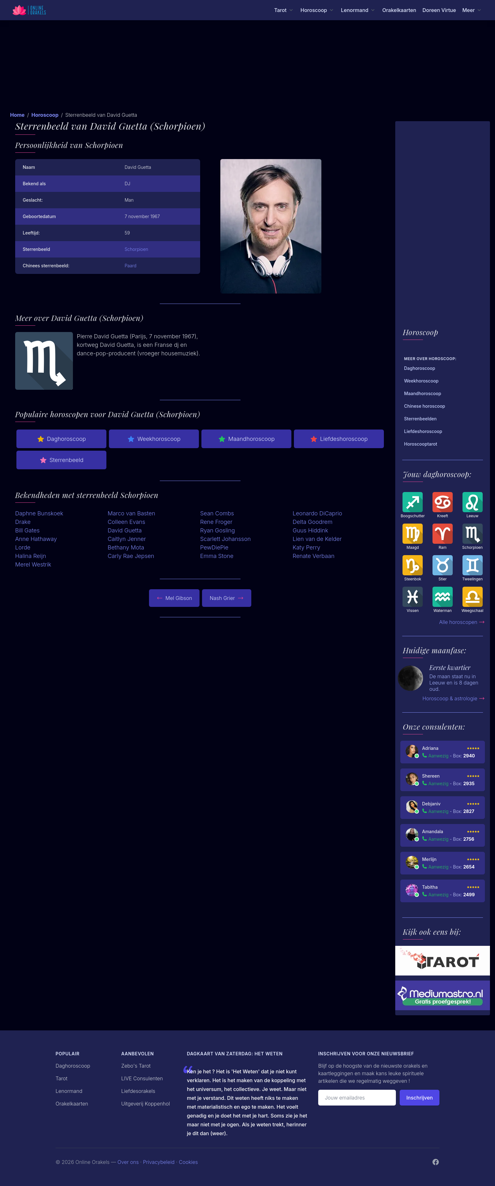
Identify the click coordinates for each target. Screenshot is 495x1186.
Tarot (62, 1078)
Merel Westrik (33, 564)
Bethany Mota (126, 547)
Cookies (188, 1162)
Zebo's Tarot (136, 1066)
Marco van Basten (131, 513)
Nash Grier (227, 598)
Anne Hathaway (36, 539)
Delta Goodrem (312, 522)
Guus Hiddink (310, 530)
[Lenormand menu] (358, 10)
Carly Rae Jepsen (131, 556)
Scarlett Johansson (225, 539)
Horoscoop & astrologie (453, 698)
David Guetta (125, 530)
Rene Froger (216, 522)
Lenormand (69, 1091)
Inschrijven (419, 1097)
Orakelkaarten (399, 10)
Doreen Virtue (439, 10)
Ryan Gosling (217, 530)
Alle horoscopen (462, 622)
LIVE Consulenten (142, 1078)
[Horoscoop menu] (318, 10)
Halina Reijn (30, 556)
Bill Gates (27, 530)
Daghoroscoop (61, 439)
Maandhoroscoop (246, 439)
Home (17, 115)
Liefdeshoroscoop (339, 439)
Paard (130, 265)
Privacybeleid (159, 1162)
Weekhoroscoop (154, 439)
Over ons (128, 1162)
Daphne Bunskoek (39, 513)
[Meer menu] (472, 10)
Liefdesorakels (138, 1091)
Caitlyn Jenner (127, 539)
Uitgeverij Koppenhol (145, 1103)
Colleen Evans (126, 522)
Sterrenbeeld (61, 460)
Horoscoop (44, 115)
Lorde (22, 547)
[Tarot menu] (284, 10)
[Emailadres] (357, 1098)
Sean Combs (217, 513)
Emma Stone (216, 556)
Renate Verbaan (314, 556)
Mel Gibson (174, 598)
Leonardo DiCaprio (317, 513)
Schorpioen (136, 249)
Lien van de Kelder (317, 539)
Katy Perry (306, 547)
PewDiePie (214, 547)
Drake (23, 522)
